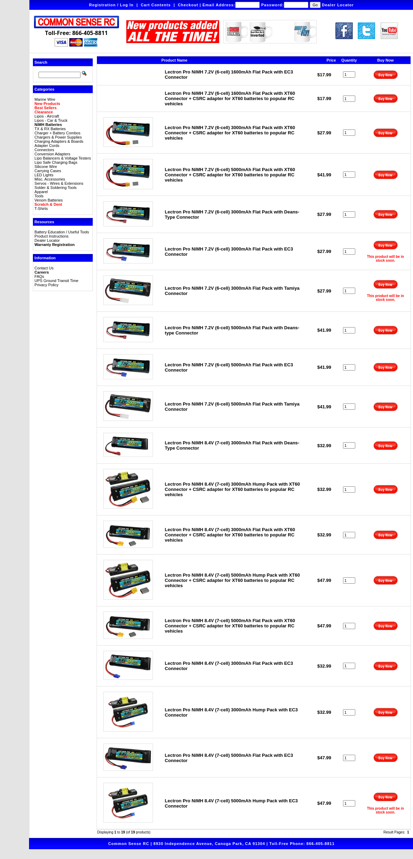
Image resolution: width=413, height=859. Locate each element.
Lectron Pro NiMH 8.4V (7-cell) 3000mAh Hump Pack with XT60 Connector (232, 489)
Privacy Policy (46, 285)
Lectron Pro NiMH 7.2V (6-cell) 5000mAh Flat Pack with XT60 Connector (230, 175)
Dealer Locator (338, 5)
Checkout (188, 5)
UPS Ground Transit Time (56, 281)
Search (41, 62)
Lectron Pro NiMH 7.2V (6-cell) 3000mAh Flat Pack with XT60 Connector (230, 133)
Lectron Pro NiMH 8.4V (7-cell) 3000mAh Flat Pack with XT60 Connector (230, 535)
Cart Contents (156, 5)
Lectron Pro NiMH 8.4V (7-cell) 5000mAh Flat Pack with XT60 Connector (230, 626)
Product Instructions (52, 236)
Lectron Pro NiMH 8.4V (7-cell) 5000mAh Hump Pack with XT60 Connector (232, 580)
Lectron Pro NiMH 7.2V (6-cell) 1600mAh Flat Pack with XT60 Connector (230, 98)
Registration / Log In (111, 5)
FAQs (39, 276)
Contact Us (44, 268)
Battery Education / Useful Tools (62, 232)
